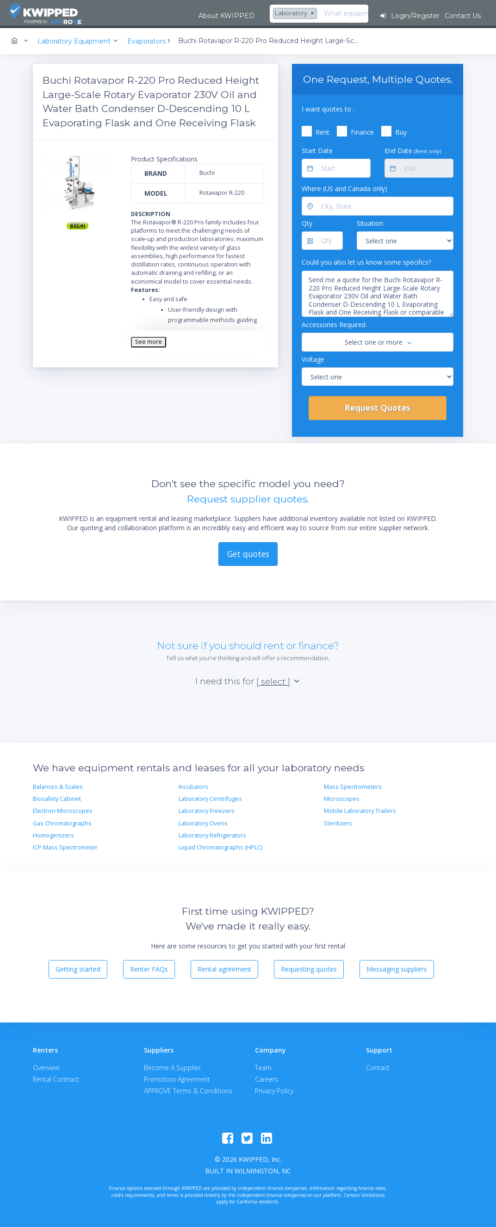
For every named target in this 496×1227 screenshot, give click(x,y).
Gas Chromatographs (62, 822)
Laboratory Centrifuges (210, 797)
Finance (362, 130)
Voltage (313, 357)
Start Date (317, 149)
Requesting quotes (309, 967)
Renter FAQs (149, 967)
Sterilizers (338, 822)
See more (148, 340)
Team (263, 1066)
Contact (378, 1066)
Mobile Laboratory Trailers (360, 809)
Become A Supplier (172, 1066)
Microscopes (342, 797)
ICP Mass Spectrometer (65, 846)
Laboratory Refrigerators (212, 834)
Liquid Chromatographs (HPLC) (220, 846)
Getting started (78, 967)
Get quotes (248, 552)
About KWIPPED (142, 16)
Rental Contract (56, 1077)
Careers (266, 1077)
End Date (412, 149)
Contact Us (463, 16)
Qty (307, 221)
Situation (370, 221)
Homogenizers (53, 834)
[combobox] (211, 13)
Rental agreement (224, 967)
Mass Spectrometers (353, 785)
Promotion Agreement (177, 1077)
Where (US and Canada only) (344, 187)
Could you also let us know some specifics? (366, 260)
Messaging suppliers (396, 967)
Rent (322, 130)
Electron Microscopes (63, 809)
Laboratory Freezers (207, 809)
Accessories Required (334, 323)
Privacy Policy (274, 1089)
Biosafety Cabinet (57, 797)
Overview (46, 1066)
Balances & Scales (58, 785)
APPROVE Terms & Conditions (188, 1089)
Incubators (193, 785)
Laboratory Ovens (203, 822)
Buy (401, 130)
